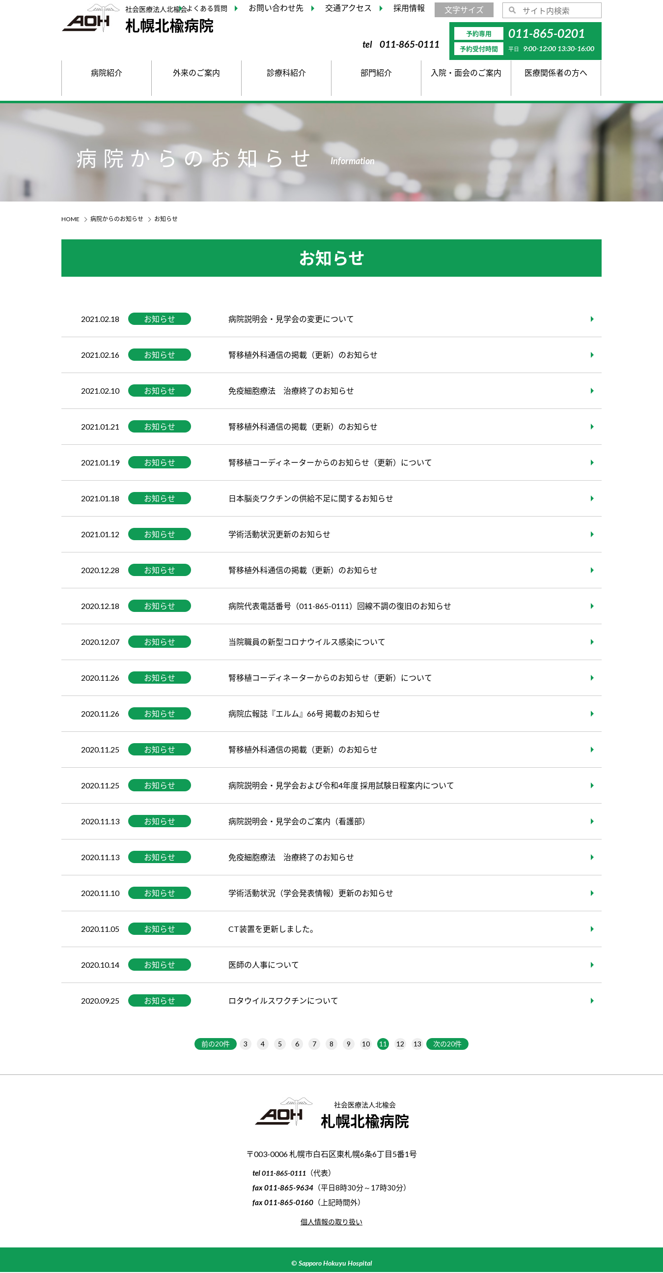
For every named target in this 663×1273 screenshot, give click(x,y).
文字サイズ (464, 9)
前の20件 (202, 1044)
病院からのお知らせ (116, 219)
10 (369, 1044)
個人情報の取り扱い (331, 1222)
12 (408, 1044)
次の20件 (461, 1044)
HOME (70, 219)
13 (427, 1044)
